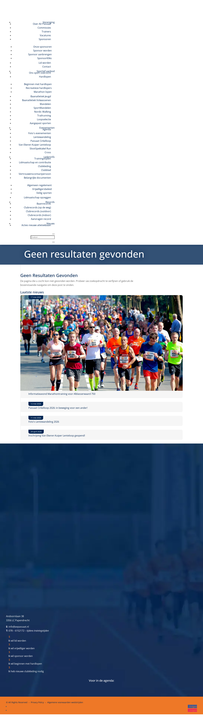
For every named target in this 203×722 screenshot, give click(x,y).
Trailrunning (44, 115)
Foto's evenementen (39, 133)
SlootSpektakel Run (40, 148)
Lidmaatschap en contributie (35, 162)
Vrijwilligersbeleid (42, 189)
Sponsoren (45, 39)
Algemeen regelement (39, 185)
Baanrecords (44, 203)
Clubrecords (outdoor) (38, 211)
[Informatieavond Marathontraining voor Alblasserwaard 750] (101, 343)
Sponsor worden (42, 50)
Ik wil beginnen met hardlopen (25, 663)
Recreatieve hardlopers (39, 88)
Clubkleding (44, 166)
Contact (46, 66)
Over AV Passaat (42, 23)
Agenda (47, 129)
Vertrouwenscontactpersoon (35, 173)
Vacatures (45, 35)
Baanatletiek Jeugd (40, 96)
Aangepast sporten (40, 123)
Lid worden (45, 62)
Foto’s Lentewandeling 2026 (43, 421)
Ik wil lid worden (17, 640)
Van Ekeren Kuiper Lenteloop (35, 144)
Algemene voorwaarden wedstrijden (65, 702)
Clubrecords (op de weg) (37, 207)
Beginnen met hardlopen (38, 84)
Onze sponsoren (42, 46)
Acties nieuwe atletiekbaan (36, 225)
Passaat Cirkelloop (40, 140)
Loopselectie (44, 119)
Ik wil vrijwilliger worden (21, 648)
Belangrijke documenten (37, 177)
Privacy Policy (37, 702)
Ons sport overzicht (40, 72)
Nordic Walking (42, 111)
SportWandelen (42, 107)
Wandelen (45, 104)
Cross (48, 152)
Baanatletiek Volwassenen (36, 100)
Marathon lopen (43, 91)
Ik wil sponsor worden (20, 656)
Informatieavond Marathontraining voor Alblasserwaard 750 (61, 393)
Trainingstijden (42, 158)
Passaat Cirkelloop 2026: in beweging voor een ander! (58, 407)
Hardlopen (45, 76)
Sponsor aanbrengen (40, 54)
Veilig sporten (44, 192)
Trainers (46, 31)
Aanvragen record (41, 219)
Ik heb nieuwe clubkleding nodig (26, 671)
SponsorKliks (44, 58)
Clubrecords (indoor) (39, 215)
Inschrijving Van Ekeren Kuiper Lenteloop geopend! (56, 435)
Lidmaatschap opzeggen (37, 197)
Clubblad (46, 170)
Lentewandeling (42, 137)
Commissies (44, 27)
